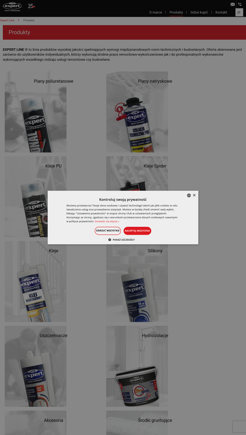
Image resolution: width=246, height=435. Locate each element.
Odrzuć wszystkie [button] (103, 230)
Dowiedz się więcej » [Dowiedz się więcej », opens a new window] (107, 221)
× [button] (194, 195)
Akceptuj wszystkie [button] (142, 230)
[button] (123, 239)
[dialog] (123, 217)
